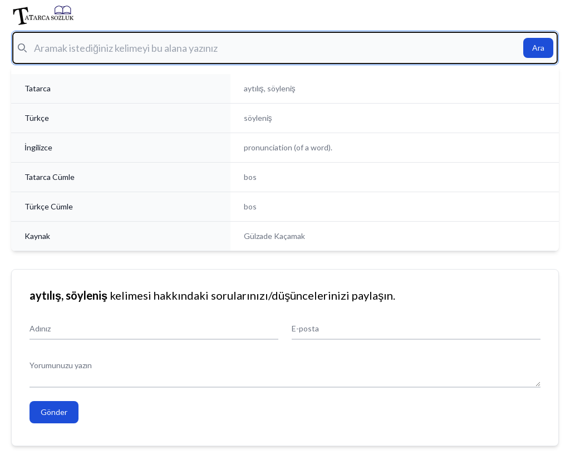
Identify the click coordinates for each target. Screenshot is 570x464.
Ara (538, 47)
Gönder (54, 412)
